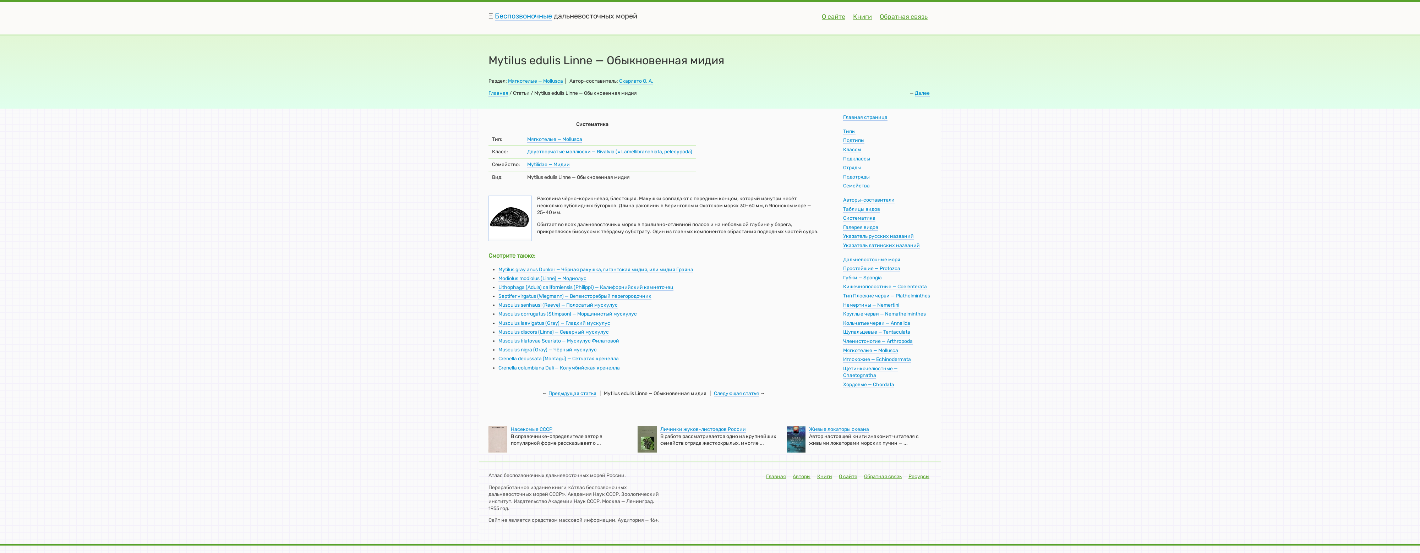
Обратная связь (904, 17)
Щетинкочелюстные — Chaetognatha (870, 372)
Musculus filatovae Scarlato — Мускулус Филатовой (558, 341)
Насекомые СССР (531, 429)
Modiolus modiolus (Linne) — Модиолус (542, 278)
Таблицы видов (861, 209)
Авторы (801, 476)
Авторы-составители (869, 200)
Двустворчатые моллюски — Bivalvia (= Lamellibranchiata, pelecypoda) (609, 152)
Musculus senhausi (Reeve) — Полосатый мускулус (558, 305)
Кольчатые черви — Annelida (876, 323)
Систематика (859, 218)
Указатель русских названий (878, 236)
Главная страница (865, 117)
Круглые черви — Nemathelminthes (884, 314)
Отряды (852, 168)
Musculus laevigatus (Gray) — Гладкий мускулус (554, 323)
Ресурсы (918, 476)
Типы (849, 131)
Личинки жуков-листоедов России (703, 429)
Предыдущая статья (572, 393)
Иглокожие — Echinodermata (877, 359)
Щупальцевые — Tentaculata (876, 332)
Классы (852, 150)
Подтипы (853, 140)
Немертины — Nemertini (871, 305)
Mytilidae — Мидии (548, 164)
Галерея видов (860, 227)
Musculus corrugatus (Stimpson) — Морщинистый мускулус (567, 314)
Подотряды (856, 177)
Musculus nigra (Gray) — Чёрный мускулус (547, 350)
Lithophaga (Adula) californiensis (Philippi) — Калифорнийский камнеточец (585, 287)
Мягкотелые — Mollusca (535, 81)
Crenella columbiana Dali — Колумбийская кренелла (559, 368)
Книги (862, 17)
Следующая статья (736, 393)
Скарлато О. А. (636, 81)
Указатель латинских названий (881, 245)
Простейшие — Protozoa (871, 268)
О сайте (833, 17)
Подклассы (856, 159)
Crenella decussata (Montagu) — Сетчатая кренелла (558, 359)
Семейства (856, 186)
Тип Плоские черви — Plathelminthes (886, 296)
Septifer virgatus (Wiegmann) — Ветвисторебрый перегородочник (574, 296)
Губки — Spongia (862, 278)
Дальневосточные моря (871, 260)
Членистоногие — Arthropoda (878, 341)
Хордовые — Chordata (868, 385)
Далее (922, 93)
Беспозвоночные (523, 16)
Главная (498, 93)
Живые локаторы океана (839, 429)
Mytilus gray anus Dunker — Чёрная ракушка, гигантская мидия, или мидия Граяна (595, 270)
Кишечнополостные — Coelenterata (885, 287)
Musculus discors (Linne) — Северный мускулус (553, 332)
